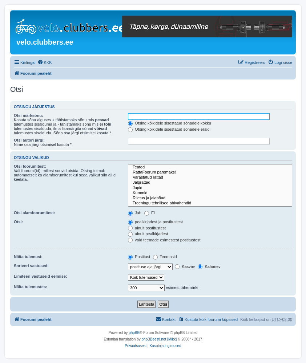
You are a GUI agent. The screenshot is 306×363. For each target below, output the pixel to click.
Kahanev (209, 266)
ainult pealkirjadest (148, 234)
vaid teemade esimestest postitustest (164, 240)
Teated (210, 167)
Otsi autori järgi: (29, 140)
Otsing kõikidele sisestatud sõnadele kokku (169, 123)
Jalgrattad (210, 182)
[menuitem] (44, 62)
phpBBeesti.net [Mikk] (159, 339)
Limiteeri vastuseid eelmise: (40, 276)
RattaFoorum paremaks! (210, 172)
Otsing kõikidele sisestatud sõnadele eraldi (169, 129)
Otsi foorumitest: (30, 166)
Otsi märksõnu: (28, 115)
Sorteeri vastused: (31, 266)
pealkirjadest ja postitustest (155, 222)
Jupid (210, 188)
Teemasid (165, 256)
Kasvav (185, 266)
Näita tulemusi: (28, 256)
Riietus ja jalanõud (210, 198)
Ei (149, 213)
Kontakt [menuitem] (166, 319)
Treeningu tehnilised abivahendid (210, 203)
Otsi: (18, 222)
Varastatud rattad (210, 177)
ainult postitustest (147, 228)
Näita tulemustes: (30, 287)
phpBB (134, 333)
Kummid (210, 193)
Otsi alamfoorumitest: (34, 213)
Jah (134, 213)
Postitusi (139, 256)
